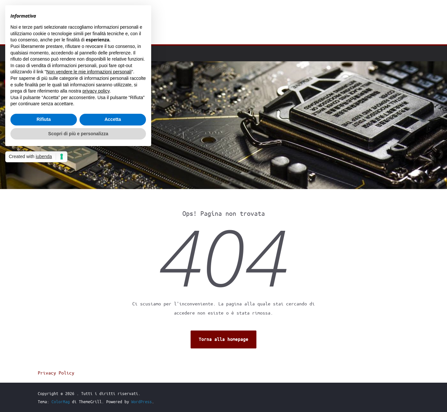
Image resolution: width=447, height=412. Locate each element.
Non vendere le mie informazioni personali (88, 71)
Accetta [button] (113, 119)
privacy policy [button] (95, 91)
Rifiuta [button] (43, 119)
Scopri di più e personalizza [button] (78, 133)
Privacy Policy (56, 372)
